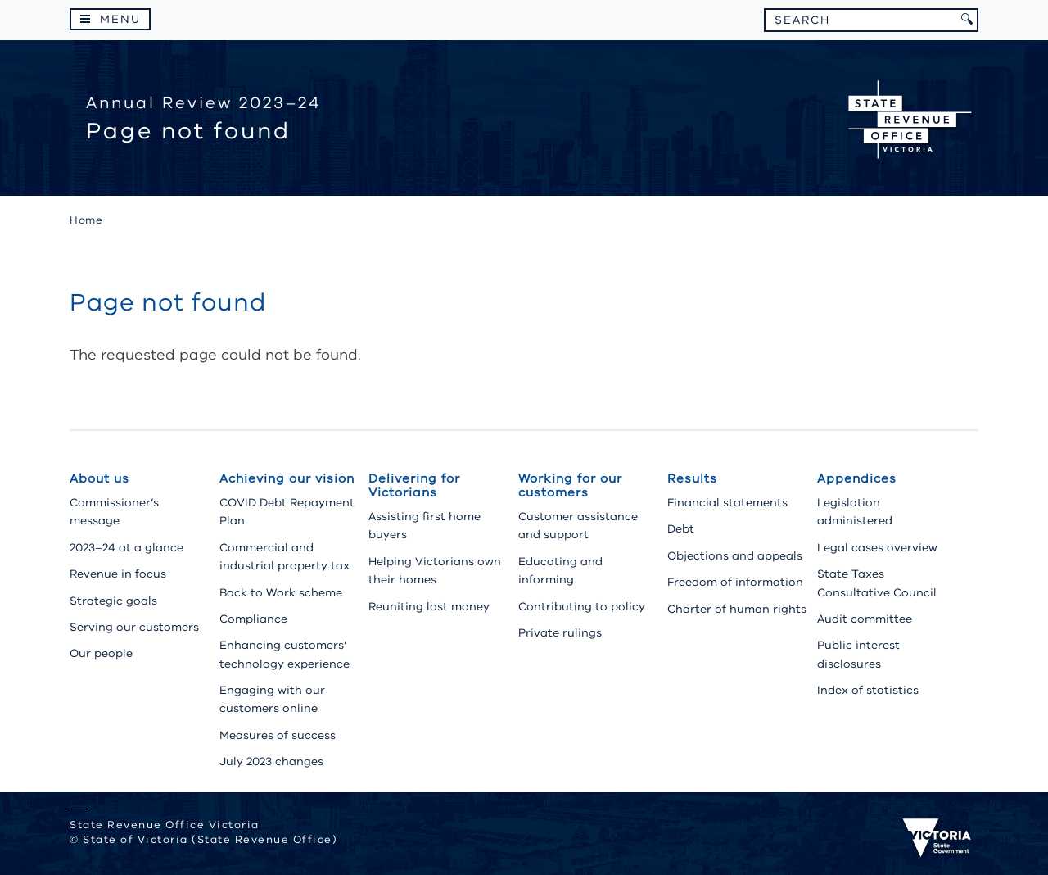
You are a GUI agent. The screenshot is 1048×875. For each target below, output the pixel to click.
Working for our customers (570, 485)
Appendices (857, 478)
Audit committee (864, 619)
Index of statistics (868, 690)
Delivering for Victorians (414, 485)
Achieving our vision (287, 478)
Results (692, 478)
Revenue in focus (118, 574)
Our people (101, 653)
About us (99, 478)
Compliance (253, 619)
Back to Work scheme (280, 593)
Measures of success (277, 735)
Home (86, 220)
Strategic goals (113, 601)
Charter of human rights (736, 609)
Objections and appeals (734, 556)
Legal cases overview (877, 547)
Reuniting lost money (429, 606)
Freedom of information (735, 582)
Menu (120, 19)
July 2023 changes (271, 761)
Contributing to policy (581, 606)
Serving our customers (134, 627)
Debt (680, 529)
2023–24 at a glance (126, 547)
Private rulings (560, 633)
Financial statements (727, 502)
